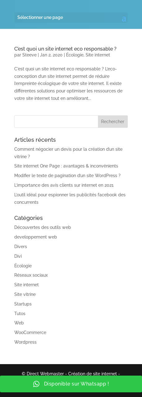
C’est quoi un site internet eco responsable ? (65, 49)
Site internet (98, 54)
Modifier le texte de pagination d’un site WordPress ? (67, 175)
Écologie (74, 54)
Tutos (19, 313)
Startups (23, 303)
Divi (18, 256)
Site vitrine (25, 294)
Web (19, 322)
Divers (20, 246)
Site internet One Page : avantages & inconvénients (66, 165)
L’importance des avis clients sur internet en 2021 (63, 185)
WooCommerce (30, 332)
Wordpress (25, 342)
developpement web (35, 236)
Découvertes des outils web (42, 227)
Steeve (29, 54)
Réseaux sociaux (31, 275)
